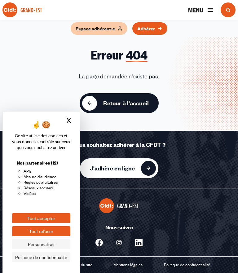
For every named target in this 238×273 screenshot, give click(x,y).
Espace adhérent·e (99, 28)
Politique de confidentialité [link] (41, 257)
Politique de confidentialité (187, 264)
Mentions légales (128, 264)
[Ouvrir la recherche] (228, 9)
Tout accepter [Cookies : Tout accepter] (41, 218)
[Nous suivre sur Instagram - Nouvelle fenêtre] (119, 242)
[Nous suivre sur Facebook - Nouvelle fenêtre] (99, 242)
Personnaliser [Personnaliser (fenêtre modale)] (41, 244)
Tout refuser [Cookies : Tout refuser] (41, 231)
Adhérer (149, 28)
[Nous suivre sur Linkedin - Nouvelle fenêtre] (139, 242)
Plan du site (82, 264)
